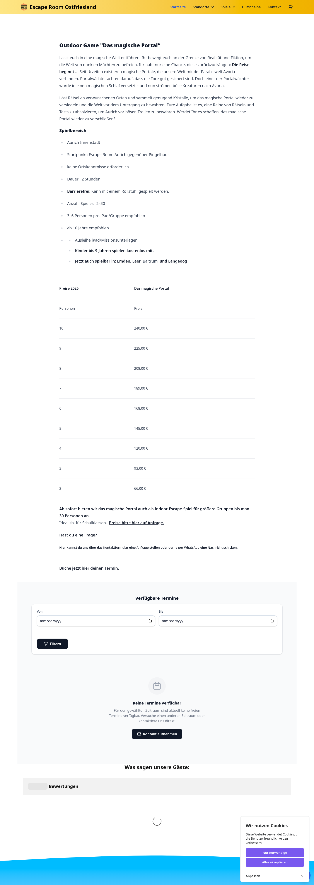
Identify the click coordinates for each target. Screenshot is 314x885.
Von (40, 611)
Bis (161, 611)
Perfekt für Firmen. (221, 811)
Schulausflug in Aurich (180, 811)
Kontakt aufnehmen (157, 734)
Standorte (203, 7)
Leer (136, 261)
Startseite (178, 7)
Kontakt (274, 7)
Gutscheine (251, 7)
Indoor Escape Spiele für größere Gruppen (135, 842)
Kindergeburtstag (132, 811)
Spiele (228, 7)
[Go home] (83, 828)
